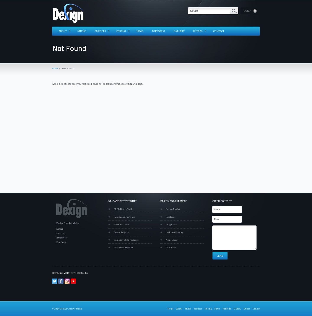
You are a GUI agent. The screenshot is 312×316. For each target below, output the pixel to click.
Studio (81, 31)
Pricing (121, 31)
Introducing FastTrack (124, 217)
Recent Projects (121, 232)
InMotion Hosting (174, 232)
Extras (198, 31)
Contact (218, 31)
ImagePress (171, 224)
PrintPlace (171, 247)
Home (55, 68)
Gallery (179, 31)
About (62, 31)
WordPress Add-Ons (123, 247)
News (139, 31)
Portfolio (158, 31)
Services (100, 31)
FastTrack (170, 217)
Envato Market (173, 209)
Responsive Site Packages (126, 239)
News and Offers (122, 224)
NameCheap (171, 239)
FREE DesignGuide (123, 209)
